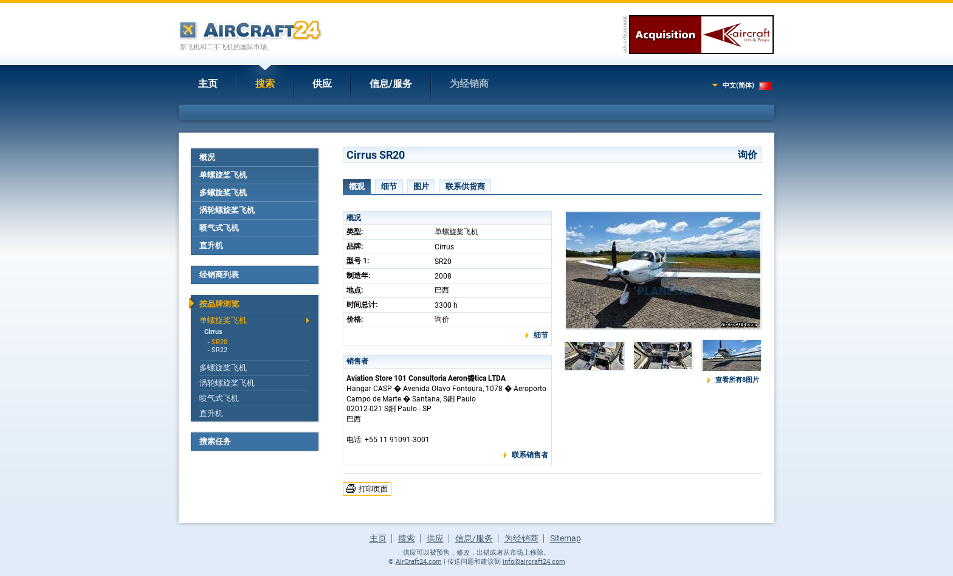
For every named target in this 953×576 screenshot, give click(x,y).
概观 (357, 186)
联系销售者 (530, 455)
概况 (207, 157)
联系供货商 (465, 186)
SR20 (219, 342)
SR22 (219, 350)
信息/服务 (391, 83)
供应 (322, 83)
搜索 (265, 83)
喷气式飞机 (219, 227)
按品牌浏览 (219, 303)
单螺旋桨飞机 (223, 174)
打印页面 (373, 489)
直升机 (211, 245)
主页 (208, 83)
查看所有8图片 (737, 380)
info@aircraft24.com (534, 562)
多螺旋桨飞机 (223, 192)
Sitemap (565, 538)
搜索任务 (215, 441)
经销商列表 (219, 274)
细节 (389, 186)
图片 (421, 186)
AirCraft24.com (419, 562)
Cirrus (213, 332)
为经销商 (469, 83)
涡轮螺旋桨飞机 (227, 210)
